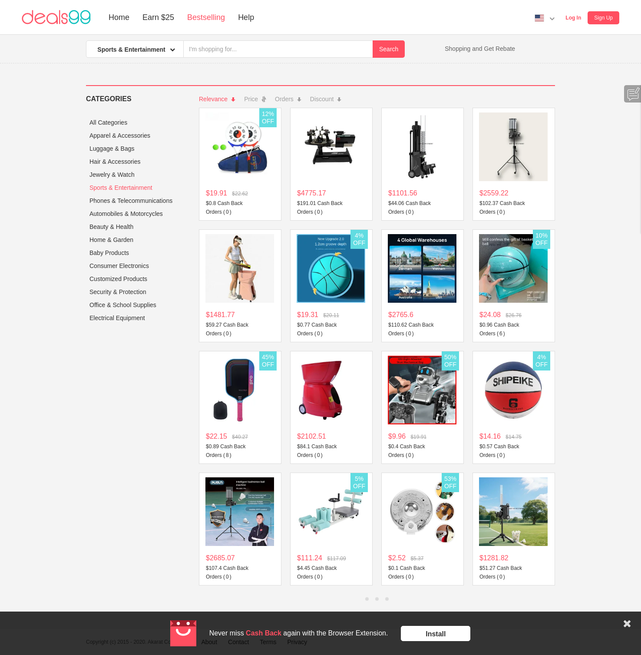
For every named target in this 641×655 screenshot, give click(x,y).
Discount (325, 99)
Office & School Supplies (122, 304)
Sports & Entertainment (120, 187)
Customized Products (118, 278)
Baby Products (109, 252)
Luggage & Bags (112, 148)
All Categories (108, 122)
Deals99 (56, 17)
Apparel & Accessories (119, 135)
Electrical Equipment (117, 317)
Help (246, 17)
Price (255, 99)
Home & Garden (111, 239)
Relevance (217, 99)
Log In (573, 18)
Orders (288, 99)
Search (388, 49)
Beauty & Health (111, 226)
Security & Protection (117, 291)
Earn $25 (158, 17)
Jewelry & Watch (112, 174)
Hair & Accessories (114, 161)
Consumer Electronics (119, 265)
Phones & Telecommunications (130, 200)
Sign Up (603, 18)
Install (436, 634)
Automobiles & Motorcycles (126, 213)
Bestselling (206, 17)
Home (119, 17)
